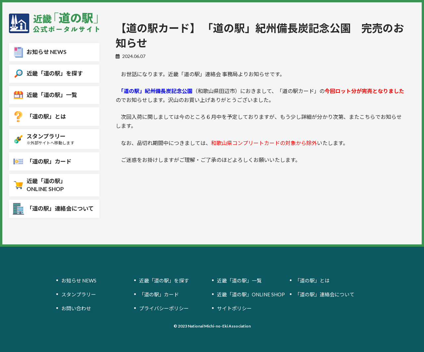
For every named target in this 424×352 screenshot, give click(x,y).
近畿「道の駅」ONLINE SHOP (251, 294)
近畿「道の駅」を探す (164, 280)
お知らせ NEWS (78, 280)
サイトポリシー (234, 308)
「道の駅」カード (159, 294)
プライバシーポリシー (164, 308)
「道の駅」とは (312, 280)
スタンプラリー (78, 294)
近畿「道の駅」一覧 (239, 280)
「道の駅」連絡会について (324, 294)
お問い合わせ (76, 308)
